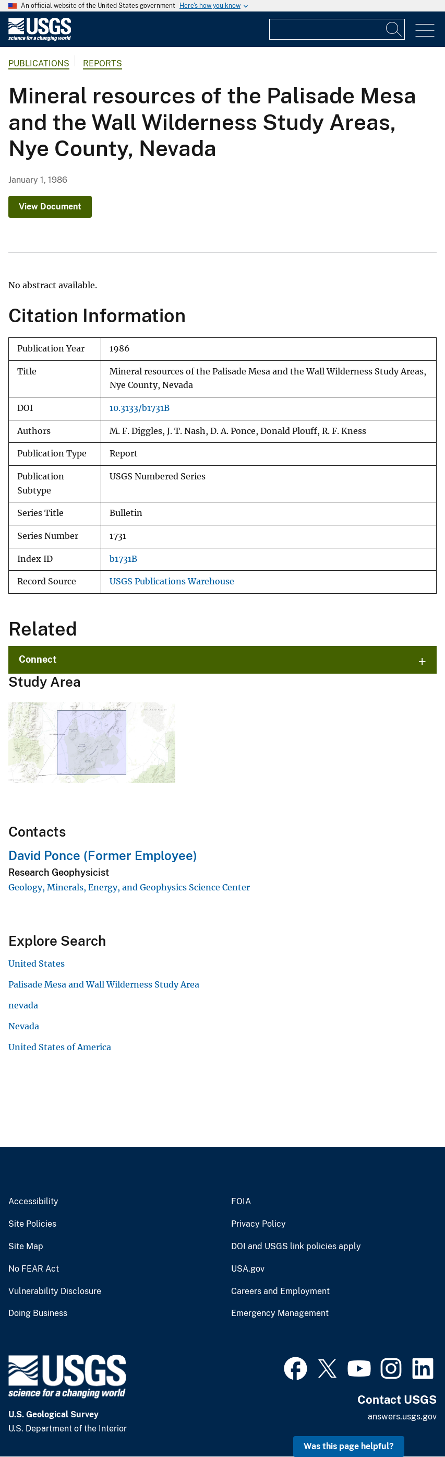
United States (36, 963)
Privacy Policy (258, 1224)
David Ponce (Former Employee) (102, 855)
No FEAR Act (33, 1269)
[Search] (394, 29)
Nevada (23, 1026)
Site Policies (32, 1224)
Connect (38, 659)
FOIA (241, 1201)
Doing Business (37, 1313)
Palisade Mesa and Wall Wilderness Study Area (103, 984)
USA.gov (247, 1269)
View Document (50, 207)
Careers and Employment (280, 1291)
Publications (38, 63)
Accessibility (33, 1201)
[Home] (39, 38)
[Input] (337, 29)
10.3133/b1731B (140, 408)
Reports (102, 63)
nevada (23, 1005)
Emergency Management (280, 1313)
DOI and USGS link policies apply (296, 1246)
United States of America (59, 1047)
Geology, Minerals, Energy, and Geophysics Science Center (129, 887)
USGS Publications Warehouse (172, 581)
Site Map (25, 1246)
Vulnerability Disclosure (54, 1291)
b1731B (123, 559)
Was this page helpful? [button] (349, 1446)
